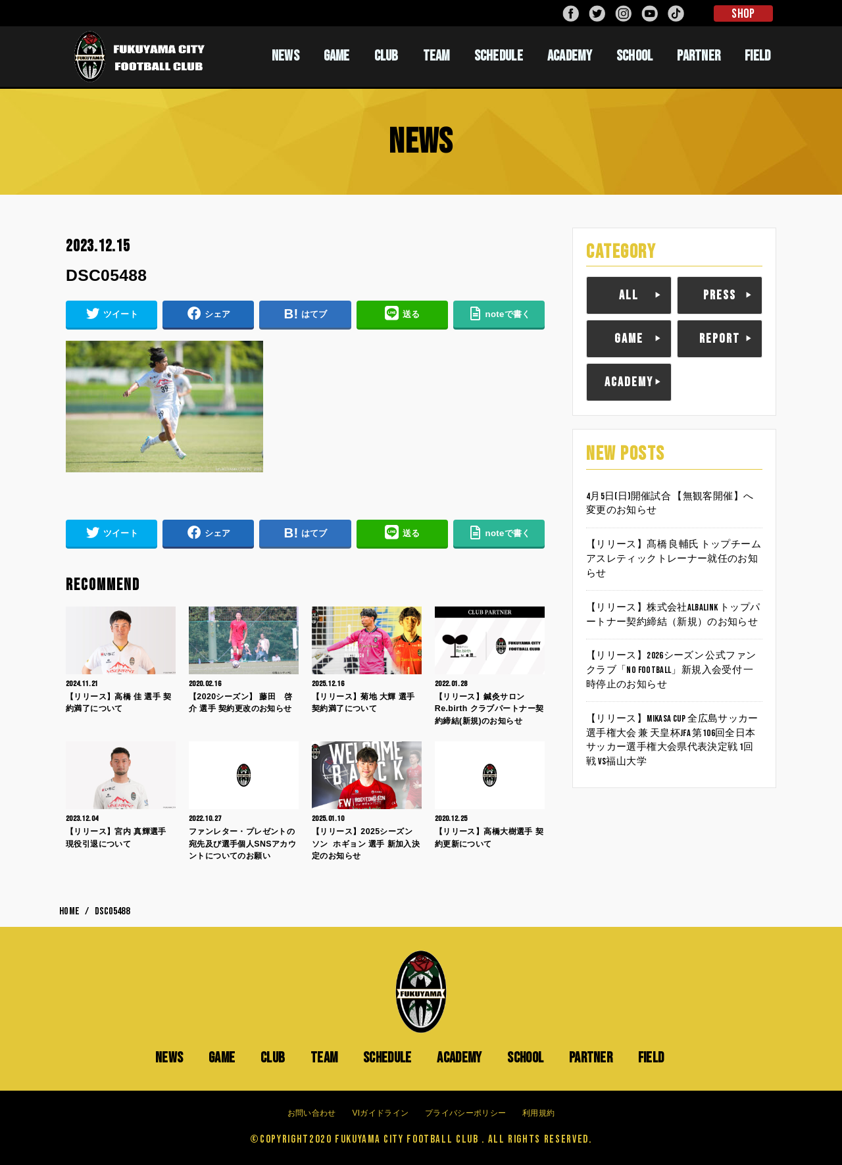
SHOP (743, 14)
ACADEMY (569, 56)
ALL (629, 295)
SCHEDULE (498, 56)
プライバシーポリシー (465, 1113)
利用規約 (538, 1113)
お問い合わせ (311, 1113)
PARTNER (698, 56)
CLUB (386, 56)
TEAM (436, 56)
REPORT (719, 339)
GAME (337, 56)
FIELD (758, 56)
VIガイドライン (380, 1113)
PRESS (719, 295)
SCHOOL (634, 56)
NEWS (285, 56)
